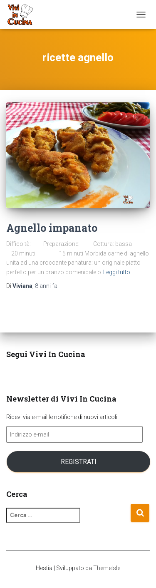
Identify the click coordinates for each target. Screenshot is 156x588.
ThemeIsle (106, 568)
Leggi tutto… (118, 272)
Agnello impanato (51, 228)
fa (46, 286)
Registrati (79, 462)
